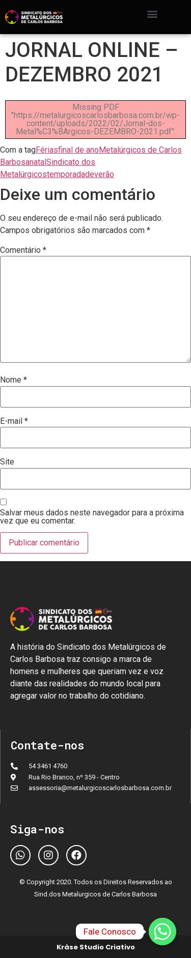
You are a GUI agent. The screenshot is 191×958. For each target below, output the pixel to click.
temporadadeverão (80, 174)
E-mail (14, 421)
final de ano (78, 150)
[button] (152, 13)
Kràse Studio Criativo (96, 947)
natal (38, 162)
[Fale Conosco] (162, 931)
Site (7, 462)
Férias (47, 150)
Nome (13, 380)
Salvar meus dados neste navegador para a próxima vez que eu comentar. (92, 517)
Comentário (23, 250)
